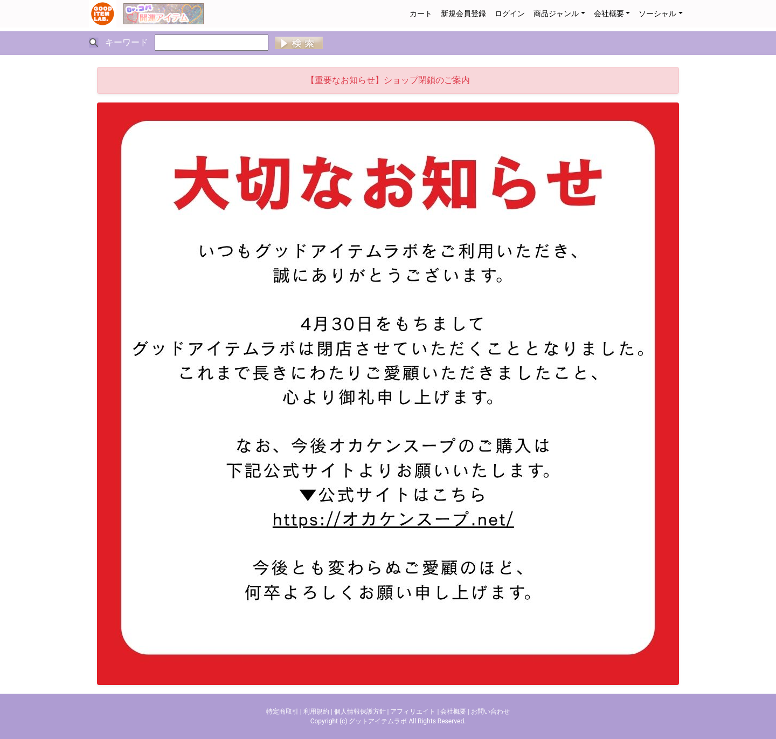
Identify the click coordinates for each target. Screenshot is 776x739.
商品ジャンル (556, 13)
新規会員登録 (463, 13)
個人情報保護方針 (360, 711)
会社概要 (609, 13)
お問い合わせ (490, 711)
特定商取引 (282, 711)
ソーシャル (657, 13)
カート (421, 13)
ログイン (510, 13)
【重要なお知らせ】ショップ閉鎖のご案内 (388, 80)
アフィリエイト (412, 711)
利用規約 (316, 711)
